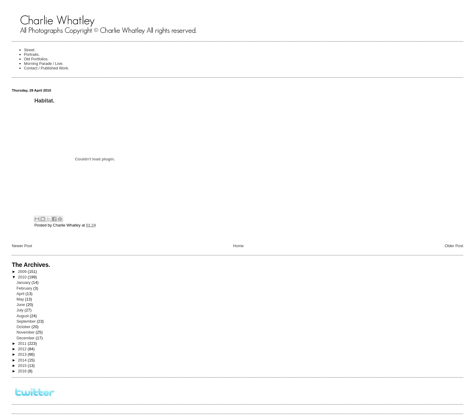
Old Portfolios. (36, 59)
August (23, 316)
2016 (23, 371)
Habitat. (44, 101)
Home (238, 246)
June (21, 304)
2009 (23, 271)
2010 (23, 277)
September (26, 321)
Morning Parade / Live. (43, 63)
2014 (23, 360)
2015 (23, 365)
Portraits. (32, 54)
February (24, 288)
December (25, 338)
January (24, 282)
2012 (23, 349)
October (24, 326)
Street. (29, 50)
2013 (23, 354)
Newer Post (22, 246)
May (20, 299)
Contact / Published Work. (46, 68)
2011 (23, 343)
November (25, 332)
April (20, 293)
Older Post (454, 246)
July (20, 310)
